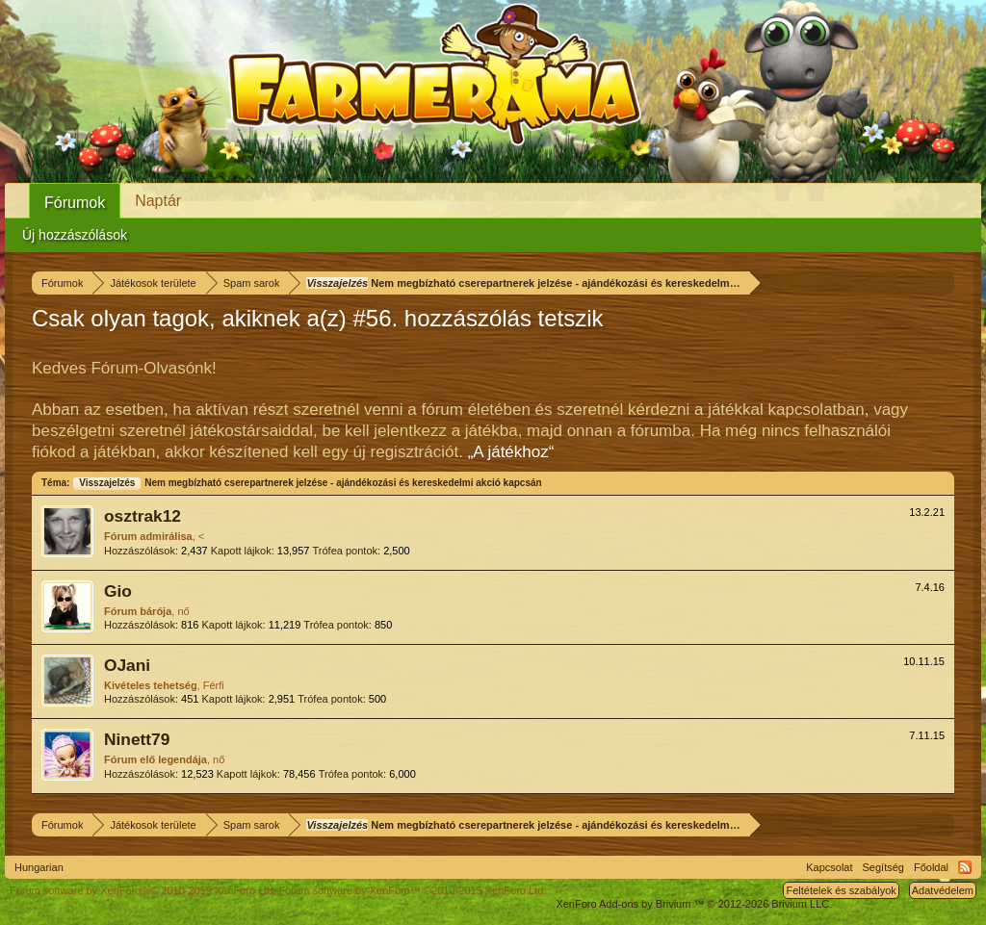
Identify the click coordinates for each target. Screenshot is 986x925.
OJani (127, 665)
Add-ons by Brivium (694, 904)
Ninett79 (136, 739)
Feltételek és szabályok (840, 890)
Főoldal (931, 867)
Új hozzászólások (74, 235)
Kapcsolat (829, 867)
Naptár (158, 201)
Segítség (883, 867)
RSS (965, 867)
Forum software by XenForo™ (413, 890)
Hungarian (39, 867)
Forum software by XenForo (143, 890)
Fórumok (74, 202)
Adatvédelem (942, 890)
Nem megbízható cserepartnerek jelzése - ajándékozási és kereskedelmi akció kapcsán (306, 482)
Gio (118, 591)
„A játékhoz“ (511, 452)
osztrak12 (142, 516)
